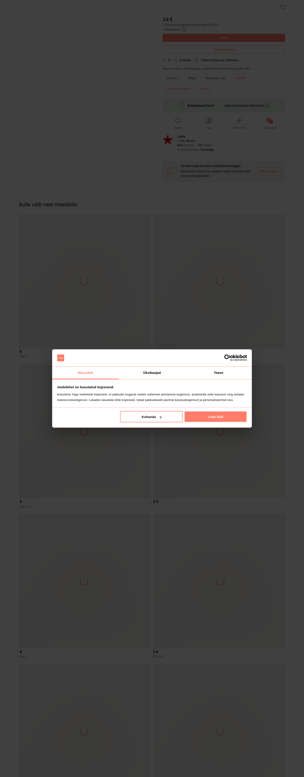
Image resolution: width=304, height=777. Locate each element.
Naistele (241, 78)
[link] (270, 123)
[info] (216, 79)
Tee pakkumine (224, 49)
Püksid (204, 89)
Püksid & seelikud (178, 89)
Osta (224, 38)
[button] (178, 123)
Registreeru (269, 171)
